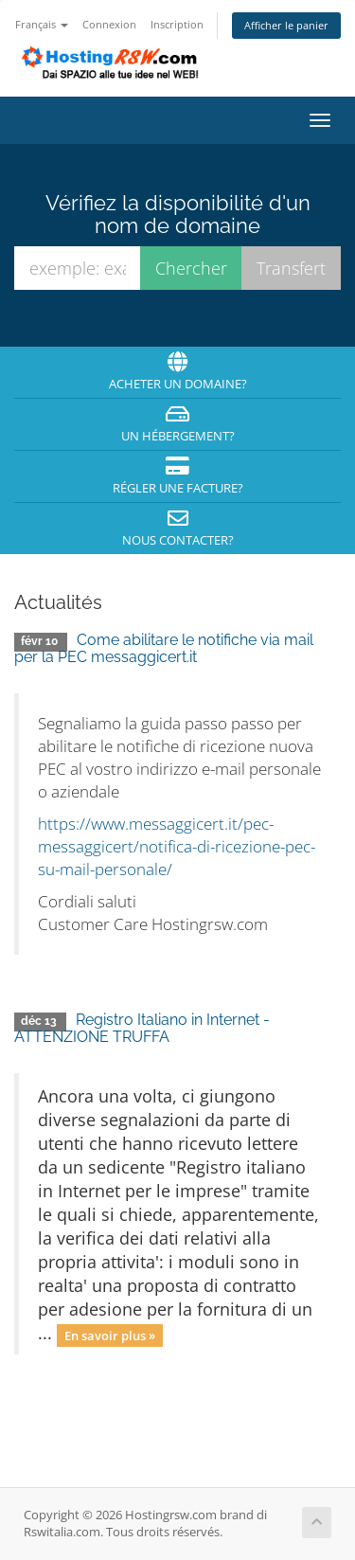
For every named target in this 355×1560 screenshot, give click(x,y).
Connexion (109, 24)
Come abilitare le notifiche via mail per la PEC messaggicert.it (163, 648)
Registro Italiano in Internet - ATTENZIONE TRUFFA (142, 1028)
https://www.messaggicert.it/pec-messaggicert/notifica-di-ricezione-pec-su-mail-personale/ (176, 846)
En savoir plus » (109, 1334)
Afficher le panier (286, 25)
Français (41, 24)
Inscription (177, 24)
